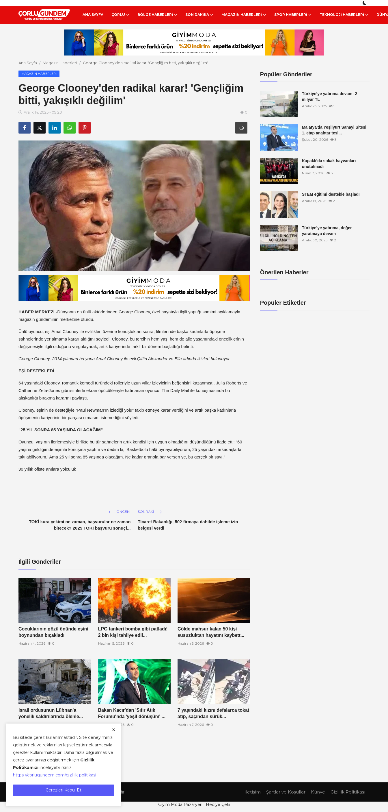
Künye (318, 792)
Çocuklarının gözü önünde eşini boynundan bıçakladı (53, 632)
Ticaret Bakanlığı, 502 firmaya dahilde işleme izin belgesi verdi (188, 524)
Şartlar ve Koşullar (285, 792)
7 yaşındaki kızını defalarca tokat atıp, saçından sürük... (213, 713)
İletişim (253, 792)
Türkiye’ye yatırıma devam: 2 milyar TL (329, 96)
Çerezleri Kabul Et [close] (63, 790)
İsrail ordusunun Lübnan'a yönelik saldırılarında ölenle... (50, 713)
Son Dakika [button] (199, 15)
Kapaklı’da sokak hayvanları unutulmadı (329, 163)
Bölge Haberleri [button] (157, 15)
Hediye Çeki (218, 804)
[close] (113, 729)
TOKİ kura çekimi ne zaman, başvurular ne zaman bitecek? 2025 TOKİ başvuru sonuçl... (79, 524)
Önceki (119, 511)
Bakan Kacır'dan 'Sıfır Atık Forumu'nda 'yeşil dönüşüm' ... (132, 713)
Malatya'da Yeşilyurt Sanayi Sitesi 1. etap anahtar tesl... (334, 130)
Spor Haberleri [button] (292, 15)
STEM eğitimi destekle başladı (331, 194)
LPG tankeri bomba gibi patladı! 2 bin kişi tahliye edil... (133, 632)
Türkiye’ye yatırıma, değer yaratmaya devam (327, 230)
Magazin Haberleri (60, 62)
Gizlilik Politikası (348, 792)
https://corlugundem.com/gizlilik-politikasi (54, 775)
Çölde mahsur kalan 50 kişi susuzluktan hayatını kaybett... (211, 632)
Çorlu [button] (120, 15)
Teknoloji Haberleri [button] (344, 15)
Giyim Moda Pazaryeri (180, 804)
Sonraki (150, 511)
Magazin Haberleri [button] (243, 15)
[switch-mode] (365, 3)
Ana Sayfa (93, 14)
